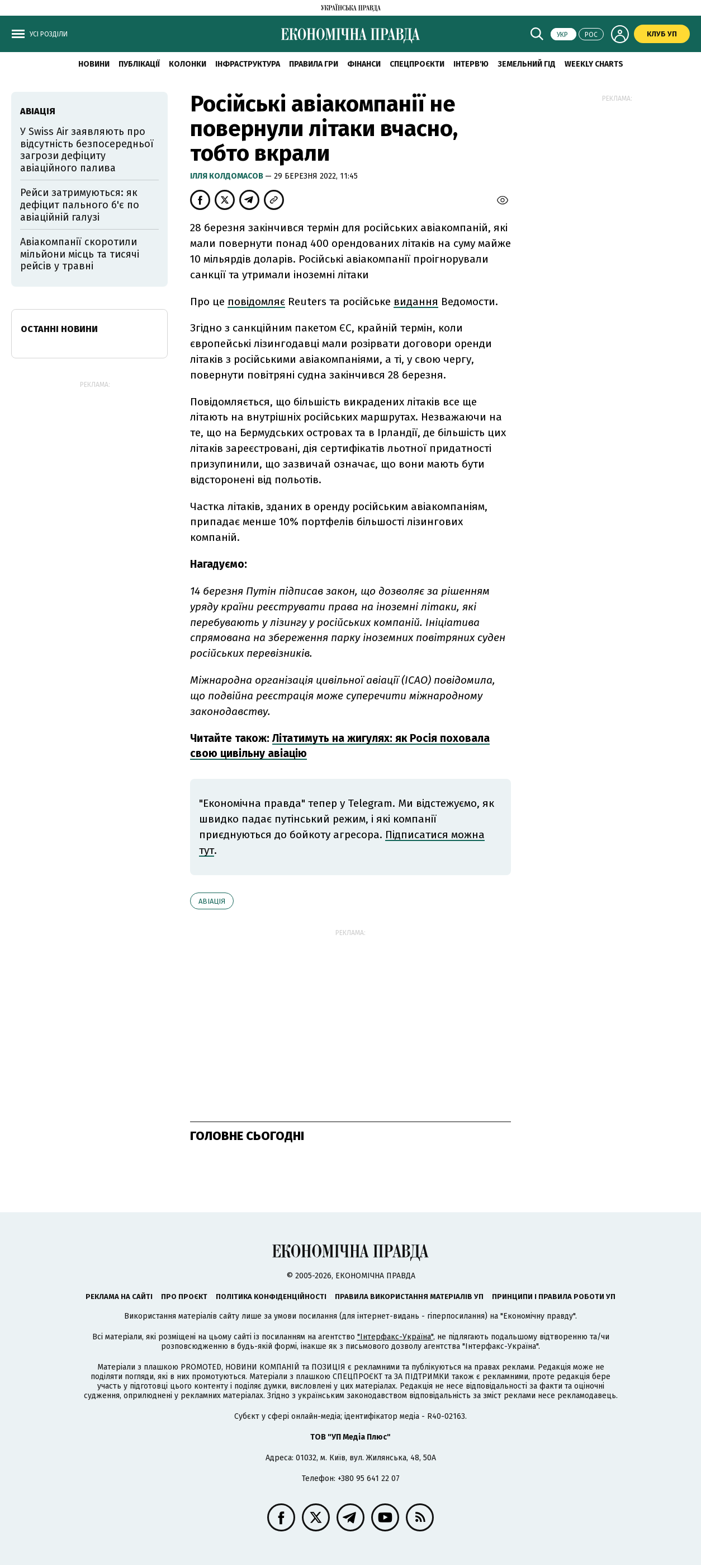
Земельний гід (527, 64)
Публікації (139, 64)
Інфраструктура (247, 64)
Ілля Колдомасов (227, 176)
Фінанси (364, 64)
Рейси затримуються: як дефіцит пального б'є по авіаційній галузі (79, 204)
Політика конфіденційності (271, 1296)
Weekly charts (594, 64)
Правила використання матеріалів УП (409, 1296)
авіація (211, 901)
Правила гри (313, 64)
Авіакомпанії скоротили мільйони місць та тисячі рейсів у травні (79, 254)
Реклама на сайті (119, 1296)
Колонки (187, 64)
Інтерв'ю (471, 64)
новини (94, 64)
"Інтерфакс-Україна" (395, 1337)
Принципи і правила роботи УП (553, 1296)
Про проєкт (184, 1296)
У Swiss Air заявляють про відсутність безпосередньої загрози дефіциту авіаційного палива (87, 149)
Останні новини (59, 329)
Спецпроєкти (417, 64)
